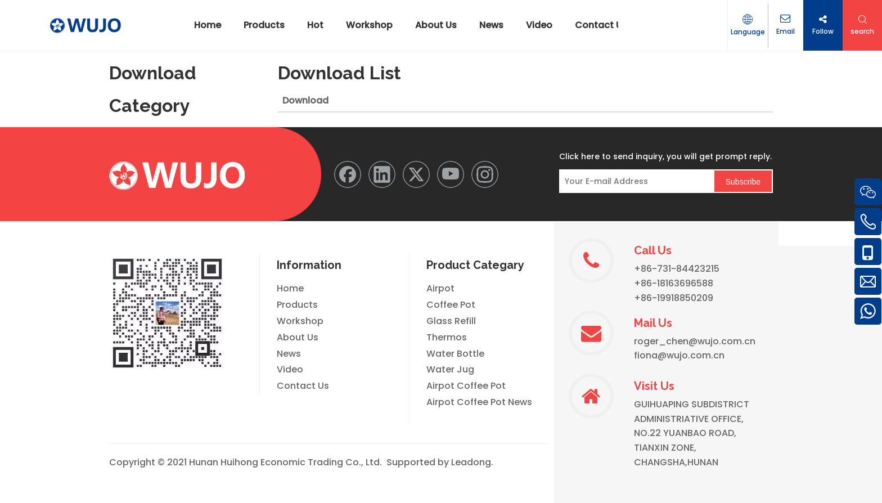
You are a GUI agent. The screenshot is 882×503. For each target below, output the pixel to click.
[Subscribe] (743, 181)
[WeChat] (167, 313)
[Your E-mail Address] (633, 181)
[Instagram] (484, 174)
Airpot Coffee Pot (466, 385)
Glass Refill (451, 321)
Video (290, 369)
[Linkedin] (381, 174)
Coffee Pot (450, 304)
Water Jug (450, 369)
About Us (297, 337)
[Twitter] (416, 174)
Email (783, 32)
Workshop (300, 321)
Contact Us (303, 385)
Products (297, 304)
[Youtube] (450, 174)
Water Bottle (455, 353)
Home (290, 288)
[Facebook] (347, 174)
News (289, 353)
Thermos (446, 337)
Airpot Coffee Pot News (479, 402)
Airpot (440, 288)
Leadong (471, 462)
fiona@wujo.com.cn (679, 355)
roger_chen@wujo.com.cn (694, 341)
